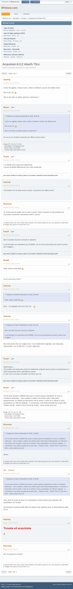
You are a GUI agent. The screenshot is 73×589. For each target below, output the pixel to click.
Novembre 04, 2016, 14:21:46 (11, 160)
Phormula (7, 204)
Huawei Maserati (9, 44)
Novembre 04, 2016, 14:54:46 (11, 185)
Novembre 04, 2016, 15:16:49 (11, 263)
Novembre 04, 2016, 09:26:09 (11, 83)
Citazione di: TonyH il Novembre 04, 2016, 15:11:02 (22, 325)
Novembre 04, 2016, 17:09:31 (11, 319)
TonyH (6, 157)
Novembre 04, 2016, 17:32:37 (11, 428)
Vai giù (4, 73)
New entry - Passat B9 (11, 49)
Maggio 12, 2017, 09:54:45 (10, 522)
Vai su (4, 572)
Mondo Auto (7, 35)
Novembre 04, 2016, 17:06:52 (11, 289)
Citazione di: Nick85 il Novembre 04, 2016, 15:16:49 (22, 294)
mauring (6, 80)
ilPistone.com (9, 7)
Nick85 (6, 260)
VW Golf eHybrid (9, 38)
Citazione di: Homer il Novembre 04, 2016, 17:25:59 (22, 433)
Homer (6, 107)
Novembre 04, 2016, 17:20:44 (11, 362)
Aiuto (54, 584)
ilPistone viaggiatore (9, 30)
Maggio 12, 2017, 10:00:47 (10, 549)
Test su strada (8, 41)
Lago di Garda (9, 28)
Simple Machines (16, 584)
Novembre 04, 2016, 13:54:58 (11, 110)
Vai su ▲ (69, 584)
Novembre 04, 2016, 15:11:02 (11, 235)
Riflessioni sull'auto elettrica (14, 54)
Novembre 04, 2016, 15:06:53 (11, 207)
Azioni (68, 73)
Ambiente (6, 57)
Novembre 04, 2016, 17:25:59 (11, 391)
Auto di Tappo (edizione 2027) (14, 33)
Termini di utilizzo (61, 584)
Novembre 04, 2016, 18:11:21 (11, 473)
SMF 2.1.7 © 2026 (6, 584)
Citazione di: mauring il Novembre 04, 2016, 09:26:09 (23, 116)
